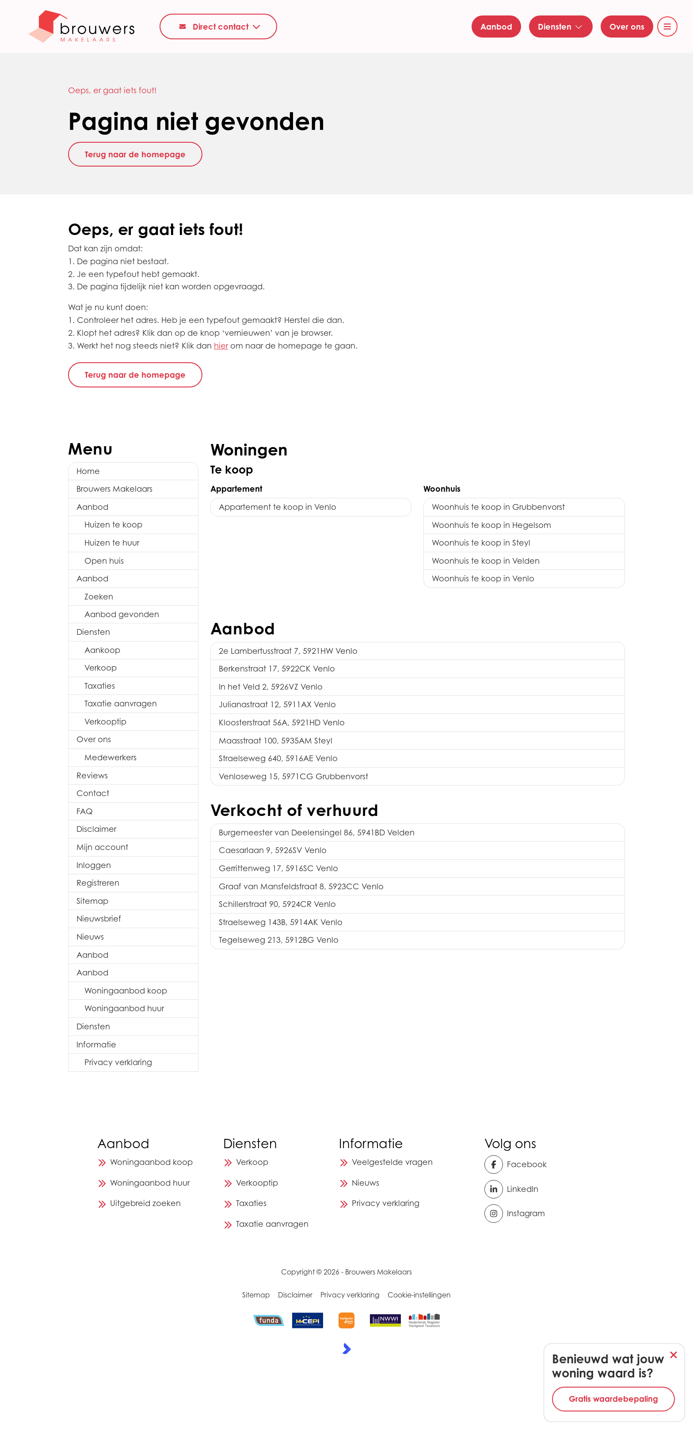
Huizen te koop (113, 524)
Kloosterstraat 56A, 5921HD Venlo (282, 722)
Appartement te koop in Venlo (277, 507)
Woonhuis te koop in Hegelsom (491, 525)
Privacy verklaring (118, 1062)
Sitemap (92, 901)
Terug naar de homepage (135, 154)
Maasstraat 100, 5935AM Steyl (275, 740)
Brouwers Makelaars (114, 488)
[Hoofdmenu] (667, 26)
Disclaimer (96, 829)
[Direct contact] (218, 26)
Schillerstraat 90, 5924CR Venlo (277, 904)
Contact (92, 793)
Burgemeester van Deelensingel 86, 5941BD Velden (317, 832)
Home (88, 471)
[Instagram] (514, 1213)
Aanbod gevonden (121, 614)
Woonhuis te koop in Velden (486, 560)
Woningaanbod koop (125, 990)
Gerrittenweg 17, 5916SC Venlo (278, 868)
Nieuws (90, 936)
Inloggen (93, 865)
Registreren (97, 883)
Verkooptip (105, 721)
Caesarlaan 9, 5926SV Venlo (273, 850)
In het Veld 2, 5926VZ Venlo (271, 686)
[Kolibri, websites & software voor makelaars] (346, 1348)
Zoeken (98, 596)
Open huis (104, 560)
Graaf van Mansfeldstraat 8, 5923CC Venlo (301, 886)
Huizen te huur (111, 542)
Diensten (93, 632)
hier (221, 345)
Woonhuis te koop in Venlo (483, 578)
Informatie (96, 1044)
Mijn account (102, 847)
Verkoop (100, 667)
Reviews (92, 775)
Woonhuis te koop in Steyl (481, 542)
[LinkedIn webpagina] (511, 1189)
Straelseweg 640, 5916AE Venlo (278, 758)
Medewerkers (110, 757)
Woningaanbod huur (124, 1008)
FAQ (84, 811)
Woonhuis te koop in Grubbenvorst (498, 507)
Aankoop (102, 650)
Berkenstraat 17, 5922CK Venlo (277, 668)
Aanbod (92, 507)
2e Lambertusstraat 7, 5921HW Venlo (288, 651)
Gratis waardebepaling (613, 1398)
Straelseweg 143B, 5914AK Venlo (281, 922)
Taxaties (99, 685)
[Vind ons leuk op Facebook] (515, 1164)
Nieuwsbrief (98, 918)
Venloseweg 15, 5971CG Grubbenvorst (293, 776)
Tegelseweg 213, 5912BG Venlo (279, 939)
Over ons (93, 739)
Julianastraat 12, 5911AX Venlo (277, 704)
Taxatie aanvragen (120, 703)
